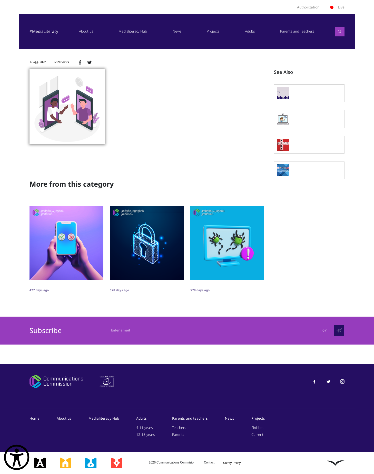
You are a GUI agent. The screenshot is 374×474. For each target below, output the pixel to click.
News (177, 31)
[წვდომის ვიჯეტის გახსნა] (16, 457)
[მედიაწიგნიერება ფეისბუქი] (314, 381)
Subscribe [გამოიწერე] (45, 331)
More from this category (71, 184)
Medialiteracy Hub (133, 31)
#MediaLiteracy (43, 31)
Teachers (179, 427)
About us (86, 31)
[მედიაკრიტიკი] (117, 463)
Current (257, 434)
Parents (178, 434)
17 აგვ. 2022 (37, 62)
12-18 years (145, 434)
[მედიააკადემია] (40, 463)
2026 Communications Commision (172, 462)
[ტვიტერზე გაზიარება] (89, 62)
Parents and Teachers (297, 31)
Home (34, 418)
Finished (257, 427)
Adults (250, 31)
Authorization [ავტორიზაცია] (308, 7)
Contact (209, 462)
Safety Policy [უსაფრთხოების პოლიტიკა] (232, 463)
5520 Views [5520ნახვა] (61, 62)
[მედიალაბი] (91, 463)
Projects (213, 31)
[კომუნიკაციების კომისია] (56, 381)
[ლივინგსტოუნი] (335, 463)
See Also (283, 72)
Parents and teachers (190, 418)
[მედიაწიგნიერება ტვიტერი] (328, 381)
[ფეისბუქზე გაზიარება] (80, 62)
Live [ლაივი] (337, 7)
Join (324, 330)
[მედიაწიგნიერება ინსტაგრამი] (342, 381)
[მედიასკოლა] (65, 463)
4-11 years (144, 427)
